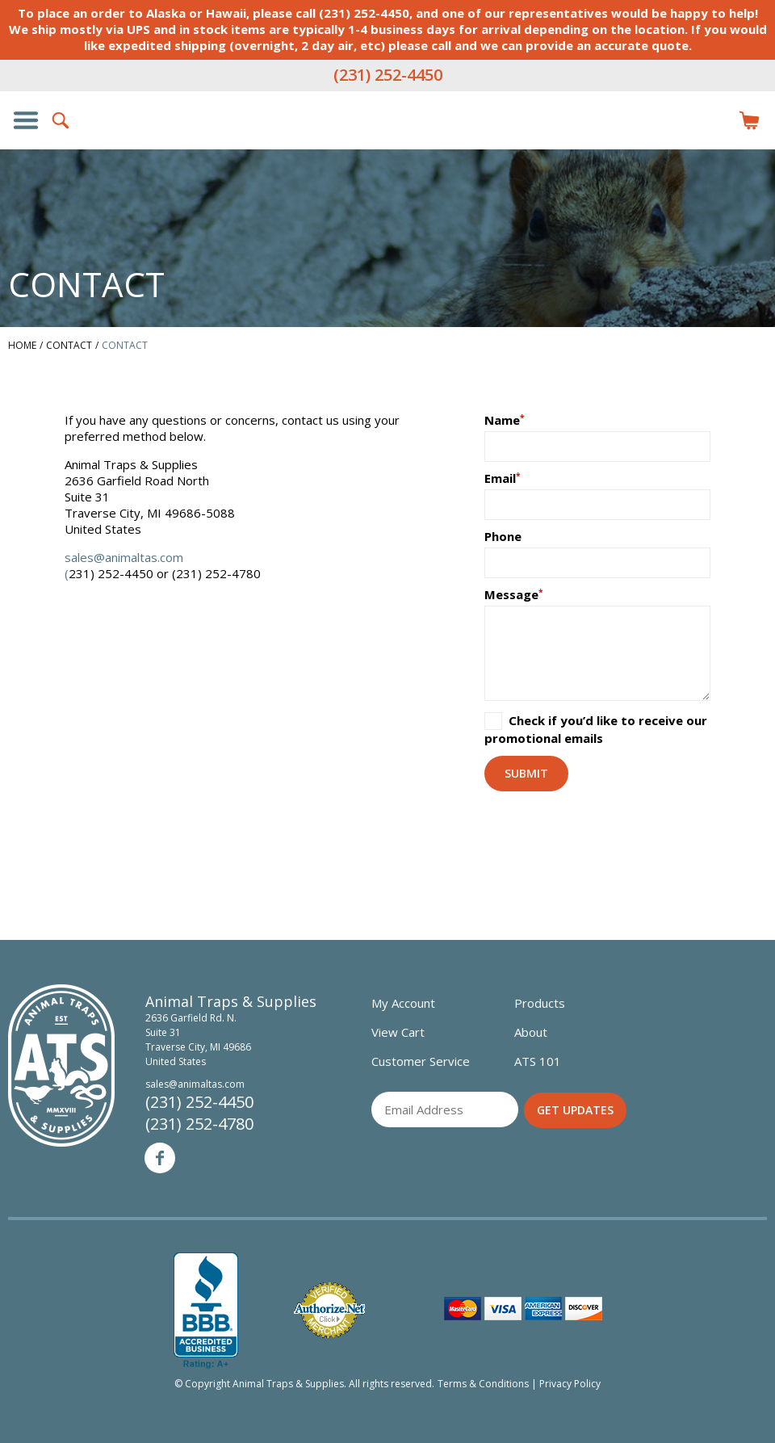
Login (713, 120)
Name (502, 420)
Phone (503, 536)
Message (511, 594)
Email (500, 478)
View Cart (398, 1032)
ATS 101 (537, 1061)
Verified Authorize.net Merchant (329, 1310)
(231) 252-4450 (387, 75)
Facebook (160, 1158)
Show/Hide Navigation (26, 120)
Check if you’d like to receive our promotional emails (595, 729)
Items (749, 120)
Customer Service (420, 1061)
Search (61, 120)
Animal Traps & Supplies (387, 152)
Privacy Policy (570, 1384)
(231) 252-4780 (199, 1124)
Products (539, 1003)
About (530, 1032)
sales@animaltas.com (124, 557)
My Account (403, 1003)
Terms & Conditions (483, 1384)
